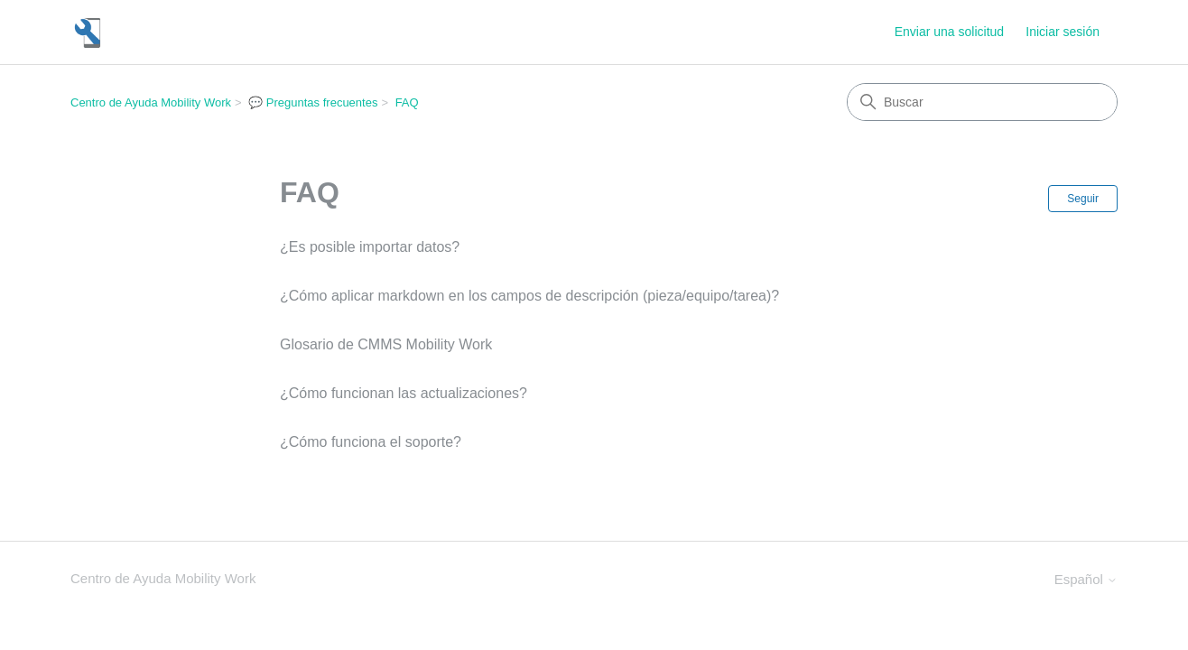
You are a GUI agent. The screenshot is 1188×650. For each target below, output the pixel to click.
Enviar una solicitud (949, 31)
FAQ (407, 102)
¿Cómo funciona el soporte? (370, 442)
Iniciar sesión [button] (1063, 31)
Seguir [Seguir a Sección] (1083, 198)
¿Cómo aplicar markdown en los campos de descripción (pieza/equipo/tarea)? (529, 295)
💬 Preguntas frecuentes (312, 102)
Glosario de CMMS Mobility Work (386, 344)
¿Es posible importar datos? (369, 247)
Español (1086, 579)
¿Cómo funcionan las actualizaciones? (403, 393)
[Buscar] (982, 102)
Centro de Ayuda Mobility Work (150, 102)
